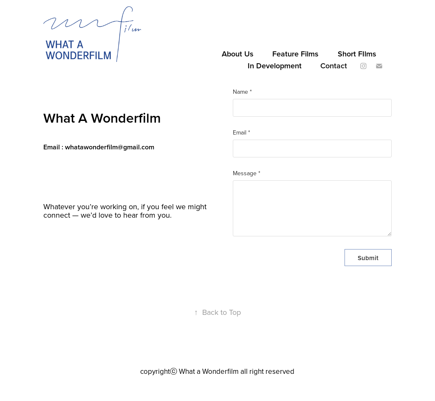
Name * (242, 92)
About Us (238, 53)
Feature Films (295, 53)
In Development (275, 65)
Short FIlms (357, 53)
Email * (241, 132)
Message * (246, 173)
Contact (333, 65)
